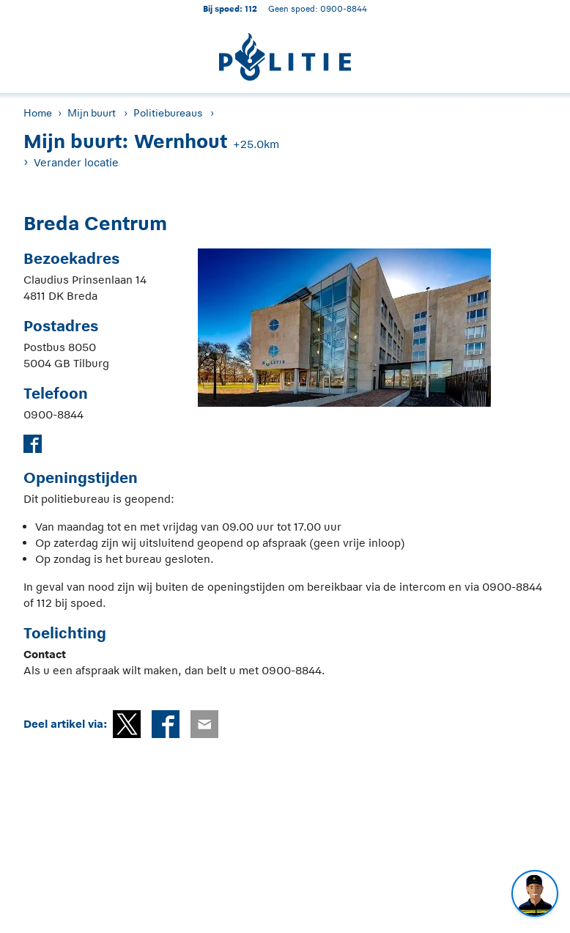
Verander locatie (76, 162)
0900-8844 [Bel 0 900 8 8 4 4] (343, 8)
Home (37, 112)
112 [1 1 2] (251, 8)
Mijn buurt (91, 112)
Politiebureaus (167, 112)
